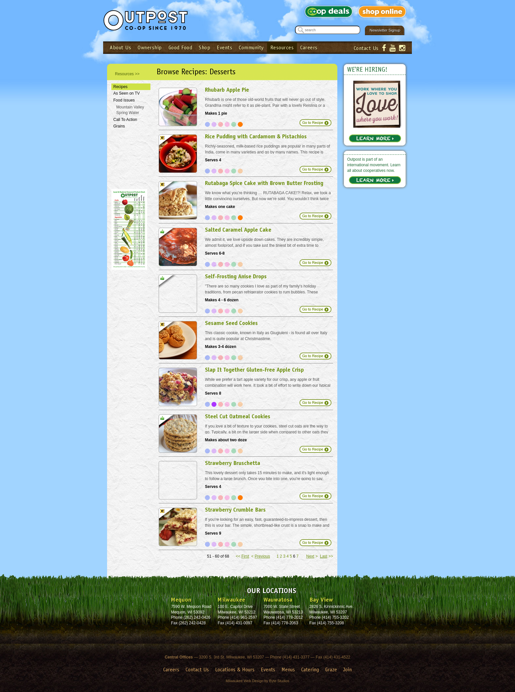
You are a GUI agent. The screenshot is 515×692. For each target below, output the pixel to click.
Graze (331, 669)
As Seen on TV (126, 93)
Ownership (150, 47)
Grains (119, 126)
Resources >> (127, 74)
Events (224, 47)
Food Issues (124, 100)
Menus (288, 669)
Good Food (180, 47)
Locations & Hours (235, 669)
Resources (282, 47)
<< (242, 556)
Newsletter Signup (384, 30)
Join (347, 669)
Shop (204, 47)
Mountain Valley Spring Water (130, 110)
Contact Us (366, 48)
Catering (310, 669)
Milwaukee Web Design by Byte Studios (257, 681)
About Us (120, 47)
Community (251, 47)
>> (326, 556)
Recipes (120, 86)
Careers (309, 47)
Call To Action (125, 119)
